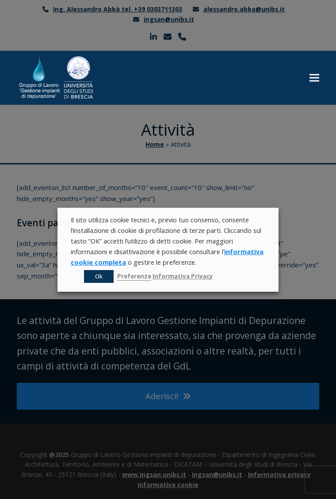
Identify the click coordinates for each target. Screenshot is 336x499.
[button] (314, 78)
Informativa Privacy (183, 276)
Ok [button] (99, 276)
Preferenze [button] (134, 276)
